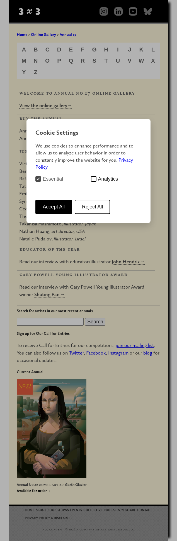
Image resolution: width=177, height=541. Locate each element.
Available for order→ (34, 490)
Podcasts (112, 509)
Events (76, 509)
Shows (63, 509)
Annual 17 (68, 34)
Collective (93, 509)
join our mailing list (135, 345)
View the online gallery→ (45, 105)
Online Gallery (43, 34)
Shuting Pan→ (49, 294)
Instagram (118, 353)
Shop (52, 509)
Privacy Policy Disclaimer (48, 517)
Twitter (76, 353)
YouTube (128, 509)
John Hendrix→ (128, 261)
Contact (144, 509)
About (41, 509)
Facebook (96, 353)
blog (147, 353)
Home (22, 34)
